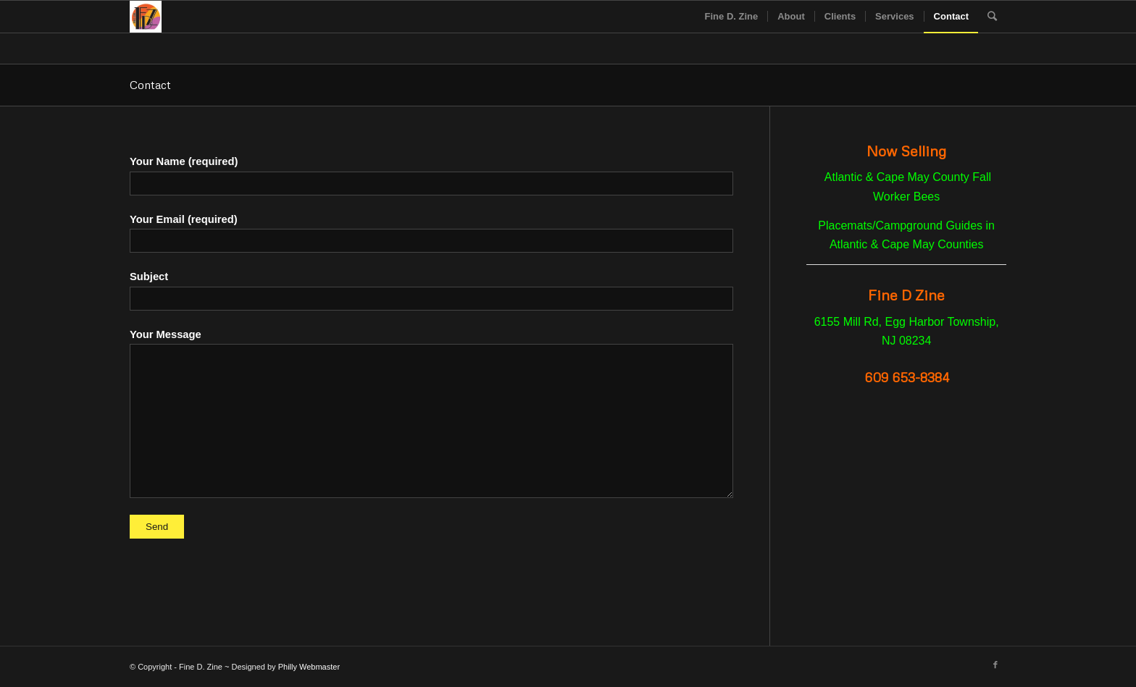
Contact (150, 84)
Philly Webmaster (309, 666)
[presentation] (432, 567)
